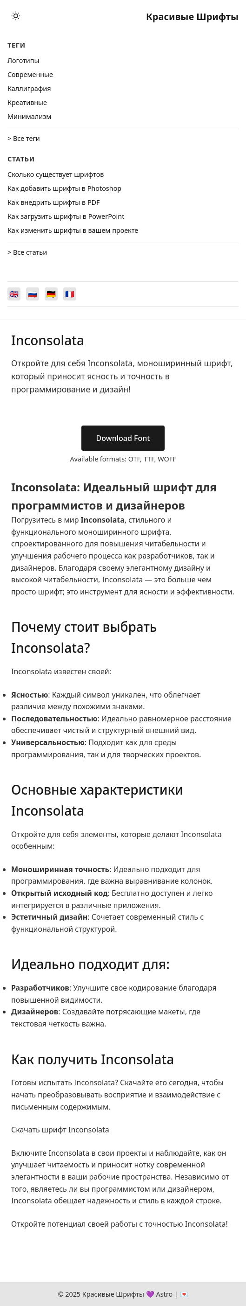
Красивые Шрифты (192, 16)
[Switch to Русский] (32, 293)
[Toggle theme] (15, 16)
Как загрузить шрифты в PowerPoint (65, 216)
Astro (164, 1294)
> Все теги (23, 138)
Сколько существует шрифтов (55, 174)
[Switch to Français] (69, 293)
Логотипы (23, 60)
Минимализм (29, 116)
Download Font (123, 438)
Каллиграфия (29, 88)
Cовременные (30, 74)
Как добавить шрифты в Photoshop (64, 188)
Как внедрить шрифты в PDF (53, 202)
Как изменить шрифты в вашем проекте (72, 230)
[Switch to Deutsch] (51, 293)
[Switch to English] (13, 293)
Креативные (27, 102)
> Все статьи (27, 252)
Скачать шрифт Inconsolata (60, 1129)
